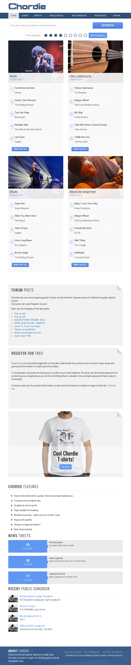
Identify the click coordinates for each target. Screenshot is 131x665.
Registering (17, 363)
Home (13, 15)
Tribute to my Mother (25, 329)
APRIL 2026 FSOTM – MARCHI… (30, 323)
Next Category (98, 35)
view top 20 (20, 149)
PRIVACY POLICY (115, 655)
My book (79, 15)
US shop (65, 467)
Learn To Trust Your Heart (27, 326)
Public (56, 15)
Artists (38, 15)
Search (108, 25)
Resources (100, 15)
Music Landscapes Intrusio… (28, 332)
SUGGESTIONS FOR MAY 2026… (30, 320)
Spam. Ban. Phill (22, 336)
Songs (25, 15)
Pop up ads (20, 313)
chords (103, 655)
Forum (116, 15)
